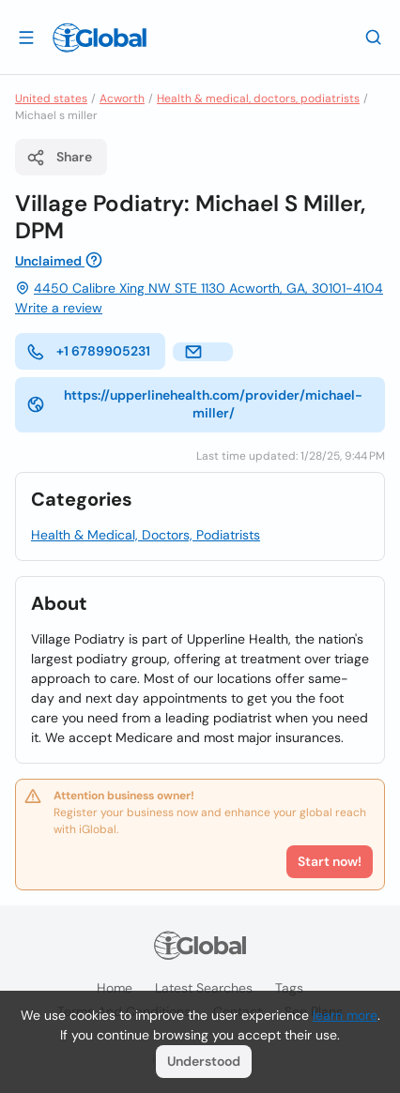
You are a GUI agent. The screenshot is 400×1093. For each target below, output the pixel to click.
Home (114, 987)
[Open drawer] (26, 36)
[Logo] (99, 37)
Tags (289, 987)
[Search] (373, 36)
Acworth (122, 98)
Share (59, 157)
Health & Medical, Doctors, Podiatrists (145, 534)
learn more (345, 1015)
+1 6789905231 (88, 351)
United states (51, 98)
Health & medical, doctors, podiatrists (258, 98)
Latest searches (204, 987)
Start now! (330, 861)
